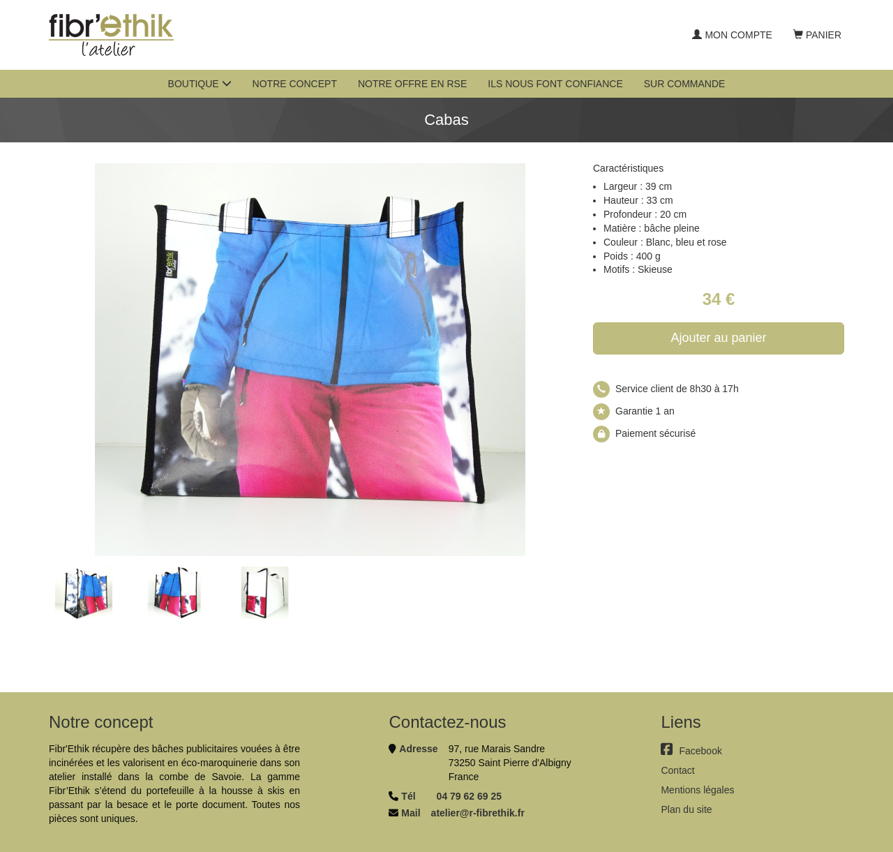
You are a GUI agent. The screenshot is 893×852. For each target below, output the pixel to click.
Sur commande (685, 83)
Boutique (200, 83)
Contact (677, 770)
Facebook (691, 750)
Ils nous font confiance (555, 83)
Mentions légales (697, 789)
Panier (817, 34)
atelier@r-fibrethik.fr (478, 813)
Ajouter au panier (718, 338)
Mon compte (732, 34)
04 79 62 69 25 (469, 796)
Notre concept (295, 83)
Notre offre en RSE (412, 83)
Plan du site (686, 809)
